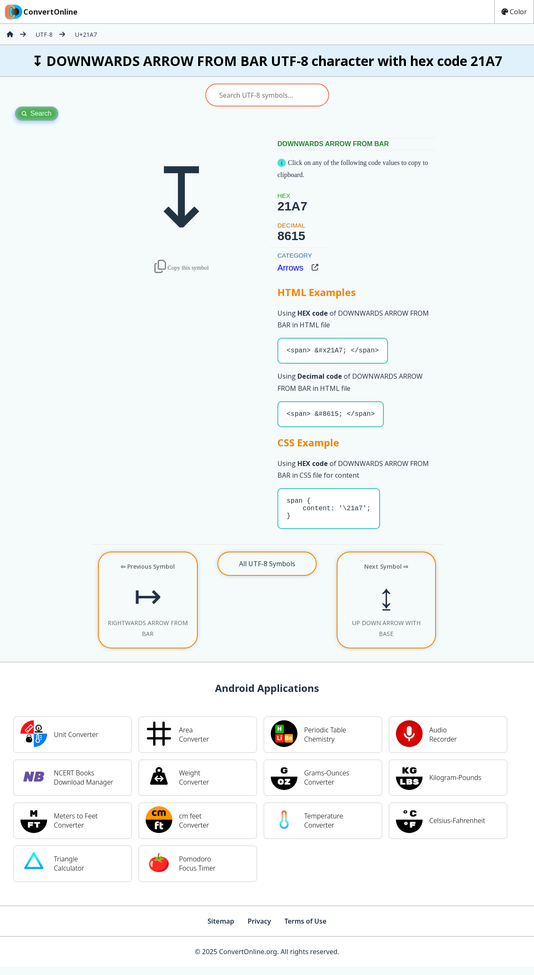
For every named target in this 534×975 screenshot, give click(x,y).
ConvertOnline (40, 12)
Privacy (259, 929)
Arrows (290, 267)
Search (37, 113)
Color (514, 11)
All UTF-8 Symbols (267, 572)
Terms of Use (306, 929)
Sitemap (220, 929)
